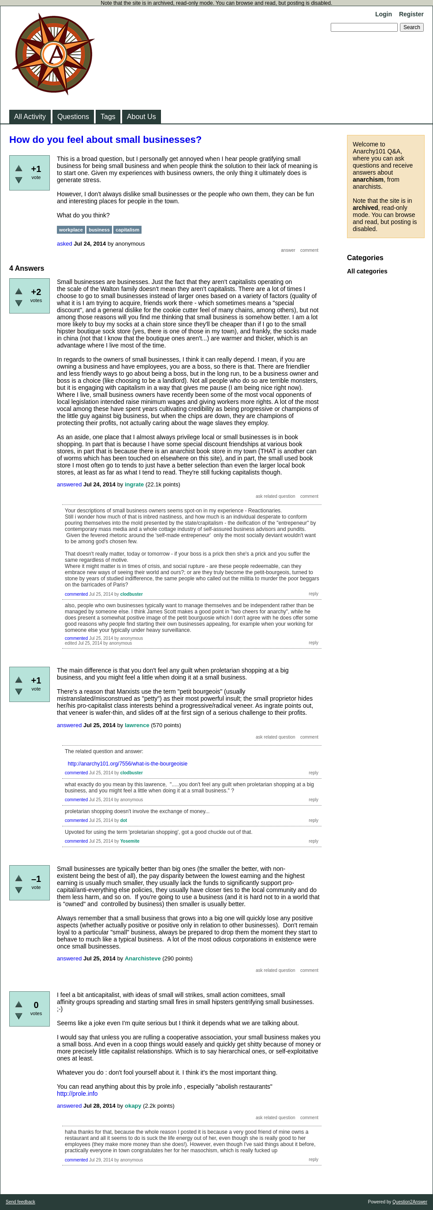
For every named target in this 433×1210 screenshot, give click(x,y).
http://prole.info (77, 1093)
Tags (108, 116)
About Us (141, 116)
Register (411, 14)
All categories (367, 271)
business (99, 229)
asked (64, 243)
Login (383, 14)
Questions (73, 116)
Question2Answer (409, 1201)
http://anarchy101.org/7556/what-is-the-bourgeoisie (128, 764)
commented (76, 594)
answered (69, 484)
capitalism (127, 229)
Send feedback (20, 1201)
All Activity (30, 116)
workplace (71, 229)
